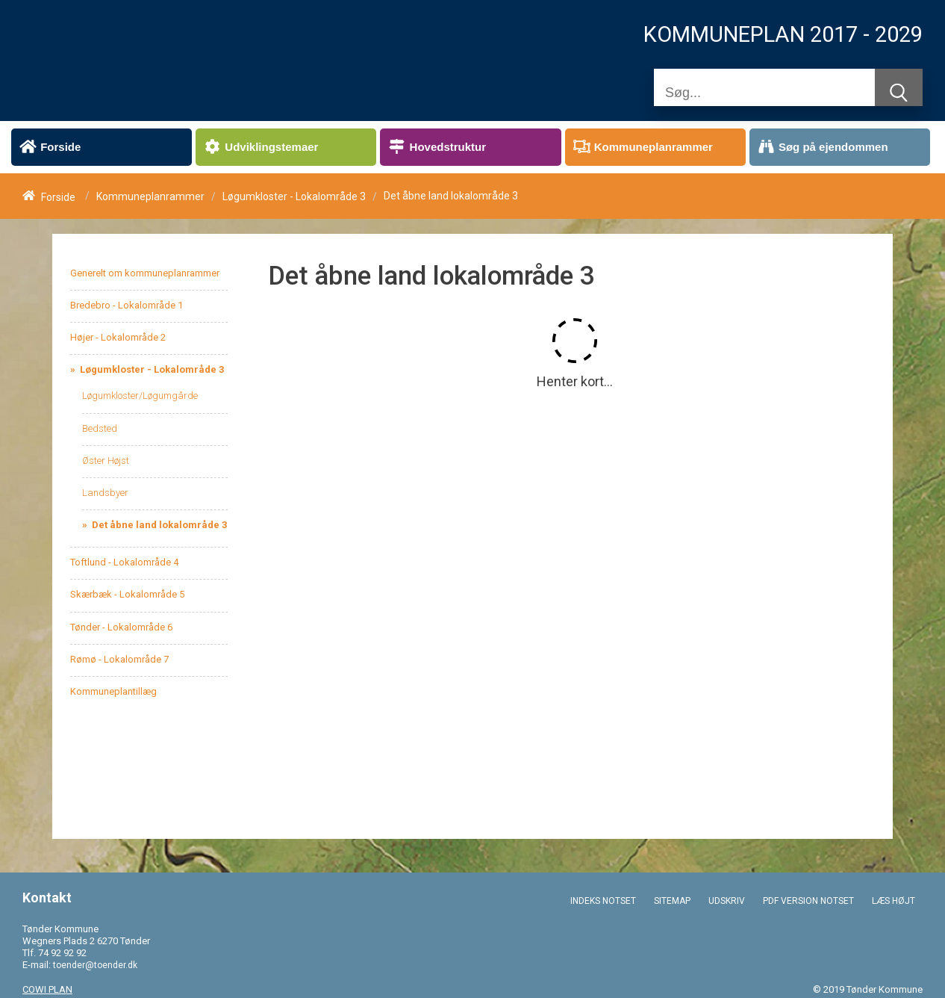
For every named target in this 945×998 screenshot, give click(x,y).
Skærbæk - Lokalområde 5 (127, 594)
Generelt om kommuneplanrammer (144, 273)
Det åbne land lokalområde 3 (158, 524)
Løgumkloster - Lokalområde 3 (294, 196)
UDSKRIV (726, 900)
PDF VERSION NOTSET (808, 900)
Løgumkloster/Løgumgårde (140, 395)
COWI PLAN (47, 989)
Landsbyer (105, 492)
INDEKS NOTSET (603, 900)
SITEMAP (672, 900)
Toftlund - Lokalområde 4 (124, 562)
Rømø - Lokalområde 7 (119, 659)
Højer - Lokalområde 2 (118, 337)
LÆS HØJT (893, 900)
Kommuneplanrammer (150, 196)
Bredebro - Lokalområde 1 (126, 305)
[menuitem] (101, 147)
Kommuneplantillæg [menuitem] (113, 691)
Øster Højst (105, 460)
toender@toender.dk (95, 965)
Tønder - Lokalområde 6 (121, 627)
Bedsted (99, 428)
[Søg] (764, 93)
